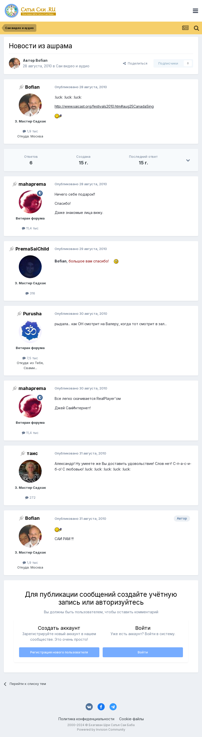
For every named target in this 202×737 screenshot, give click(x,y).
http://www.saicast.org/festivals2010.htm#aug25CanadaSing (104, 106)
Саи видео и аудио (72, 66)
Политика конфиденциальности (86, 719)
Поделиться (135, 63)
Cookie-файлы (131, 719)
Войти (143, 652)
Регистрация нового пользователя (59, 652)
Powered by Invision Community (101, 729)
